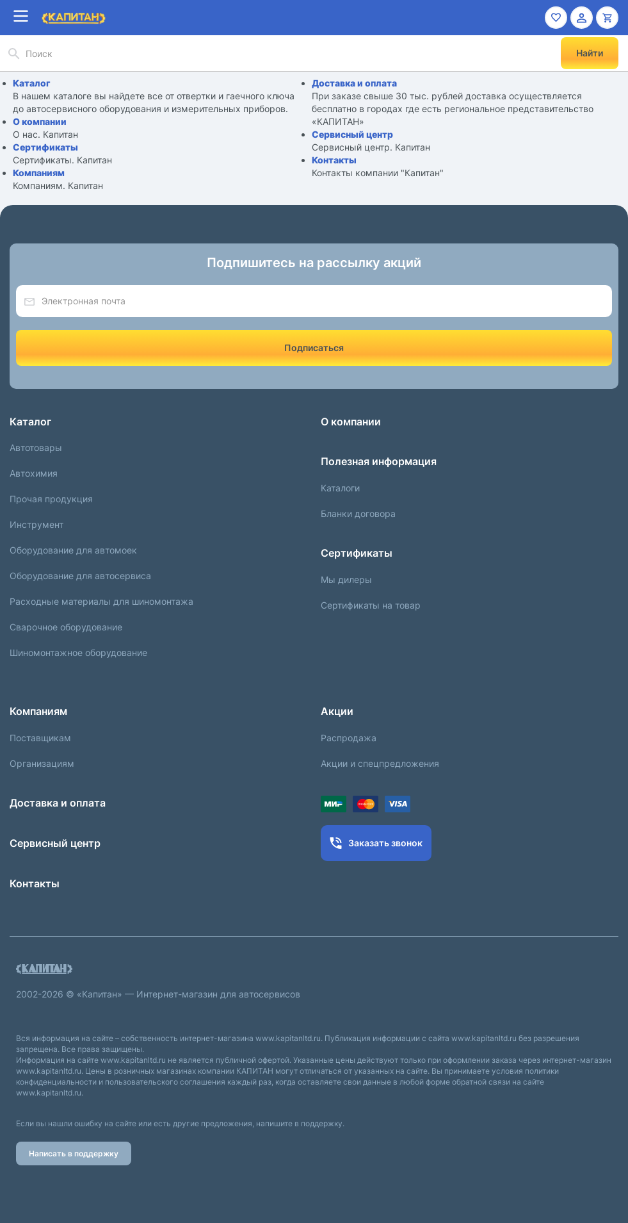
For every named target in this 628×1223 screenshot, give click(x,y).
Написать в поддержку (73, 1153)
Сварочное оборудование (66, 626)
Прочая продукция (51, 498)
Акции (337, 711)
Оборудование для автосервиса (80, 575)
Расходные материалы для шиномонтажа (101, 601)
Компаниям (39, 172)
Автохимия (34, 473)
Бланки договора (358, 513)
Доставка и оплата (354, 83)
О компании (40, 121)
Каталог (32, 83)
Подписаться (314, 347)
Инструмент (36, 524)
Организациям (42, 763)
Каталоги (340, 487)
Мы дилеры (346, 579)
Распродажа (348, 737)
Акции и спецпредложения (380, 763)
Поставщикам (40, 737)
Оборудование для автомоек (73, 550)
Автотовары (36, 447)
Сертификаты (45, 147)
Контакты (334, 159)
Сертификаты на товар (371, 605)
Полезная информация (379, 461)
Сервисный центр (352, 134)
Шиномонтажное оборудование (78, 652)
